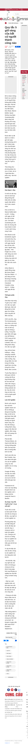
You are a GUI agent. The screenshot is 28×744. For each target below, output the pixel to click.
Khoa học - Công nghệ (18, 19)
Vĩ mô (3, 19)
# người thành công (9, 647)
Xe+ (16, 19)
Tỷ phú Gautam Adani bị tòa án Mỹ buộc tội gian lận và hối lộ (24, 77)
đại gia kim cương (8, 662)
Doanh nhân (6, 47)
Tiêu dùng (5, 19)
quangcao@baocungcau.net (10, 9)
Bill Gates (8, 653)
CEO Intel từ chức (24, 90)
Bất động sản (13, 19)
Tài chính (7, 19)
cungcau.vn (7, 742)
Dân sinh (23, 19)
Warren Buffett (9, 659)
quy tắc (8, 650)
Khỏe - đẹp (25, 19)
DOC (7, 673)
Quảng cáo (7, 8)
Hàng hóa (20, 19)
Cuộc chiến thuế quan (13, 23)
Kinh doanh (10, 19)
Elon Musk (8, 656)
